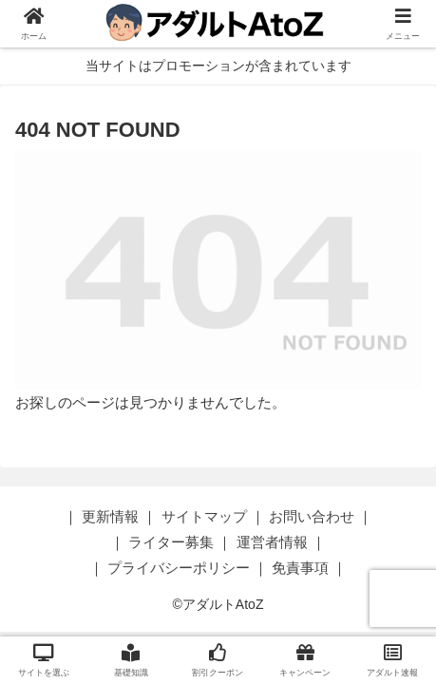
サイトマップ (204, 516)
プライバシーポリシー (178, 568)
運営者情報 (272, 542)
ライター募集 (171, 542)
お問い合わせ (311, 516)
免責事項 (300, 568)
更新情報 (110, 516)
